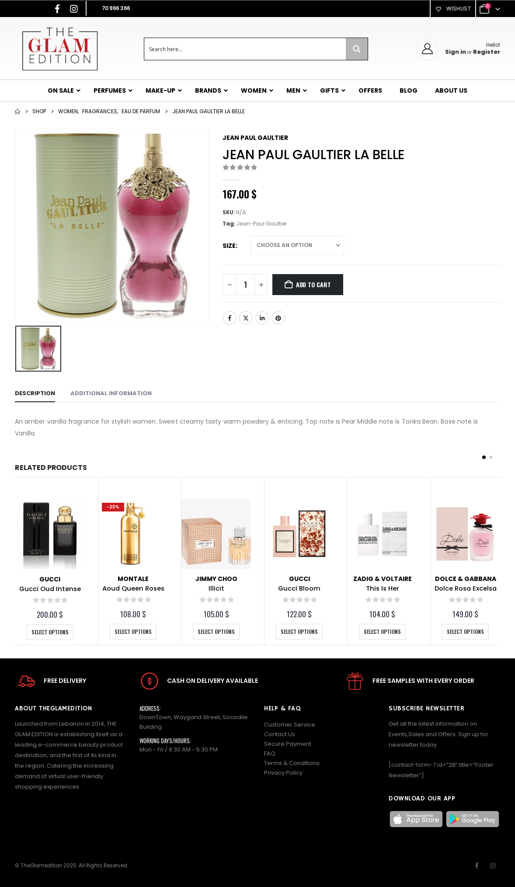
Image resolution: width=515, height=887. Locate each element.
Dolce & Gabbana (465, 578)
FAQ (269, 753)
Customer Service (289, 724)
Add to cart (313, 284)
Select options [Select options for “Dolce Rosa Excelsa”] (465, 631)
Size (229, 245)
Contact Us (279, 734)
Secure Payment (287, 744)
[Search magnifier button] (357, 49)
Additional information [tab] (111, 393)
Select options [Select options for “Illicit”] (216, 631)
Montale (133, 578)
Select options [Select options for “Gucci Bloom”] (299, 631)
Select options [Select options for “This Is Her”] (382, 631)
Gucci (49, 579)
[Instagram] (74, 8)
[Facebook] (57, 8)
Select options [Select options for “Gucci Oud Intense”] (50, 632)
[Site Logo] (59, 49)
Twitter (246, 318)
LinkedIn (262, 318)
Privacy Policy (283, 773)
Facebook (230, 318)
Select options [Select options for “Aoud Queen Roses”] (133, 631)
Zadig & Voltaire (382, 578)
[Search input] (245, 49)
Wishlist (453, 8)
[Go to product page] (50, 534)
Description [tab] (35, 393)
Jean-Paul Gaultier (262, 223)
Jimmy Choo (216, 578)
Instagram (492, 865)
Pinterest (278, 318)
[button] (483, 457)
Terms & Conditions (292, 763)
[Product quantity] (245, 284)
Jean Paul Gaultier (255, 137)
